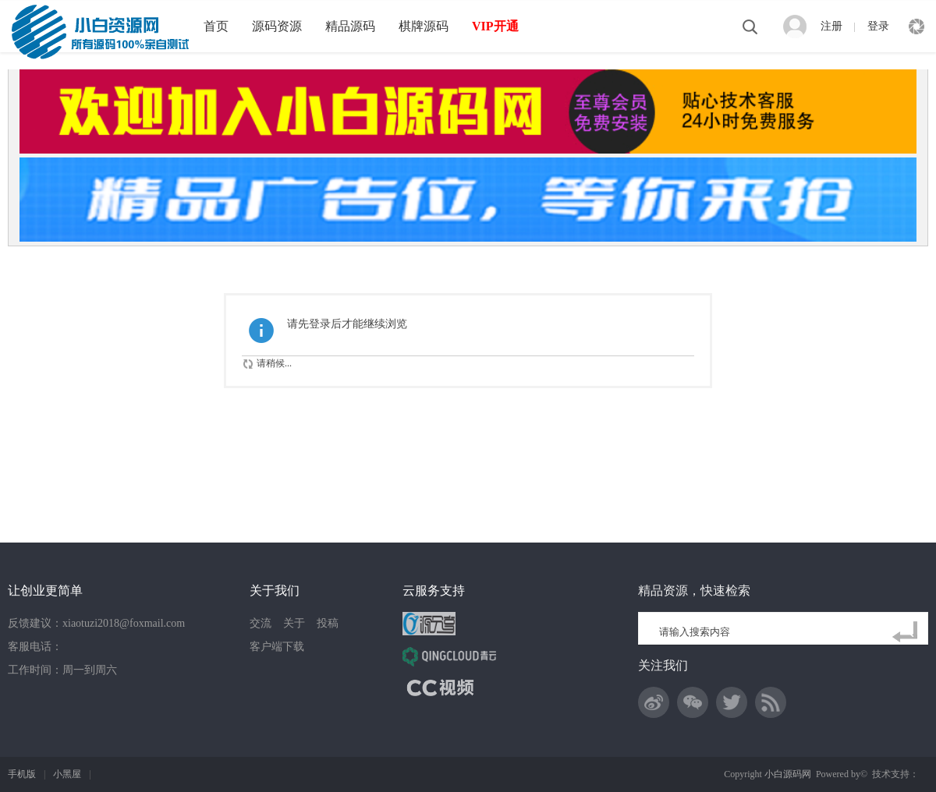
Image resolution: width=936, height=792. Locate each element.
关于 (294, 623)
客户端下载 (277, 646)
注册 (831, 26)
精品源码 (350, 26)
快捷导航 (916, 26)
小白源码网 (787, 774)
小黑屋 (67, 774)
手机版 (22, 774)
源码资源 (277, 26)
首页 (216, 26)
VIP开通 (495, 26)
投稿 (328, 623)
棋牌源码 (423, 26)
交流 (260, 623)
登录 (878, 26)
